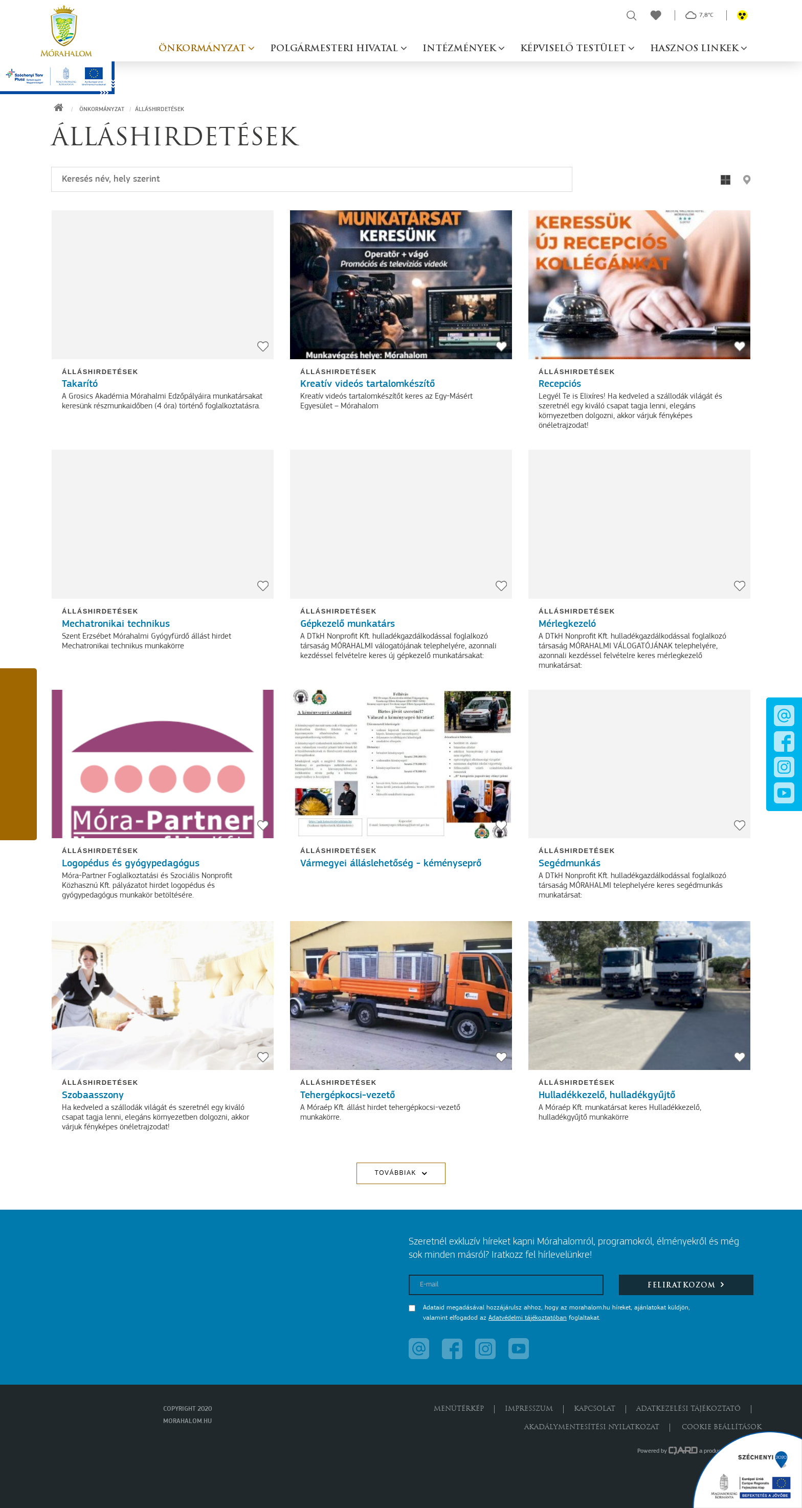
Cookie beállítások (722, 1427)
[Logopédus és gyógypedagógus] (163, 764)
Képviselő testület (574, 49)
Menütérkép (459, 1409)
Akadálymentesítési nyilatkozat (591, 1427)
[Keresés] (311, 179)
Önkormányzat (203, 49)
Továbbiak (395, 1172)
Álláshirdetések (100, 372)
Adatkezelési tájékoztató (688, 1409)
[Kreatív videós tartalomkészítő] (401, 284)
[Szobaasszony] (163, 995)
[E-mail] (506, 1285)
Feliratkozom (686, 1284)
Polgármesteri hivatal (335, 49)
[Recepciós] (639, 284)
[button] (18, 689)
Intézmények (460, 49)
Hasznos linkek (695, 49)
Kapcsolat (594, 1409)
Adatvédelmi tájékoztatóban (527, 1318)
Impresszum (529, 1409)
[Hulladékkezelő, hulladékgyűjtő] (639, 995)
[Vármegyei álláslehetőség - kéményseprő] (401, 764)
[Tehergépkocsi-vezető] (401, 995)
